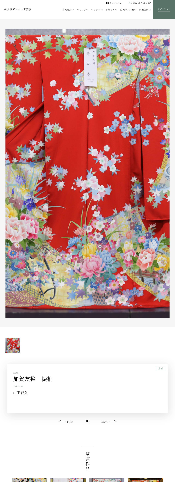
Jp (128, 2)
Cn (143, 2)
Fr (138, 2)
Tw (149, 2)
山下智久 (21, 392)
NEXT (104, 421)
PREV (70, 421)
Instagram (114, 3)
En (133, 2)
